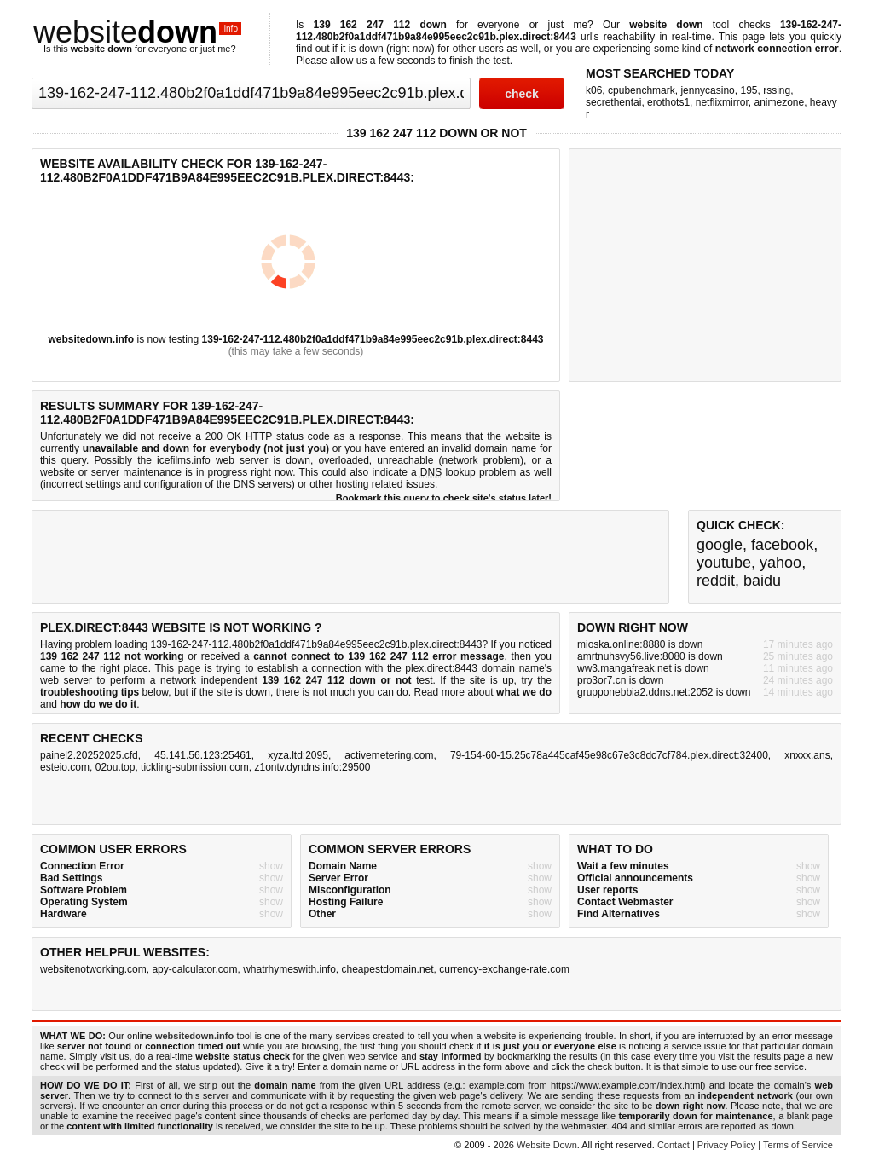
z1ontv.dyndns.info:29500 (312, 767)
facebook (782, 544)
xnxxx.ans (807, 755)
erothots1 (668, 102)
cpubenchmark (641, 90)
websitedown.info (92, 339)
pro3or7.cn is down (620, 680)
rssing (776, 90)
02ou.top (115, 767)
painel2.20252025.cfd (89, 755)
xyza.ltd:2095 (298, 755)
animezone (779, 102)
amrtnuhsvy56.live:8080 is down (650, 656)
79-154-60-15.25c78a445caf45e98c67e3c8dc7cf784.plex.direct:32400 (609, 755)
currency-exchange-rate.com (504, 969)
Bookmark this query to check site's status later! (444, 498)
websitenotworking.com (93, 969)
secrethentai (613, 102)
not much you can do (360, 692)
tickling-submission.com (195, 767)
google (720, 544)
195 (748, 90)
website (137, 31)
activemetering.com (388, 755)
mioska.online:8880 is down (639, 644)
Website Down (547, 1145)
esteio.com (65, 767)
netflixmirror (722, 102)
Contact (673, 1145)
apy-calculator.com (194, 969)
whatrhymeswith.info (289, 969)
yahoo (780, 562)
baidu (762, 580)
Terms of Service (798, 1145)
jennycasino (707, 90)
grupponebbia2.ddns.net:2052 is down (664, 692)
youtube (724, 562)
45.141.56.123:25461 (202, 755)
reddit (716, 580)
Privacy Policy (726, 1145)
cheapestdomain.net (388, 969)
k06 (594, 90)
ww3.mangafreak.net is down (643, 668)
